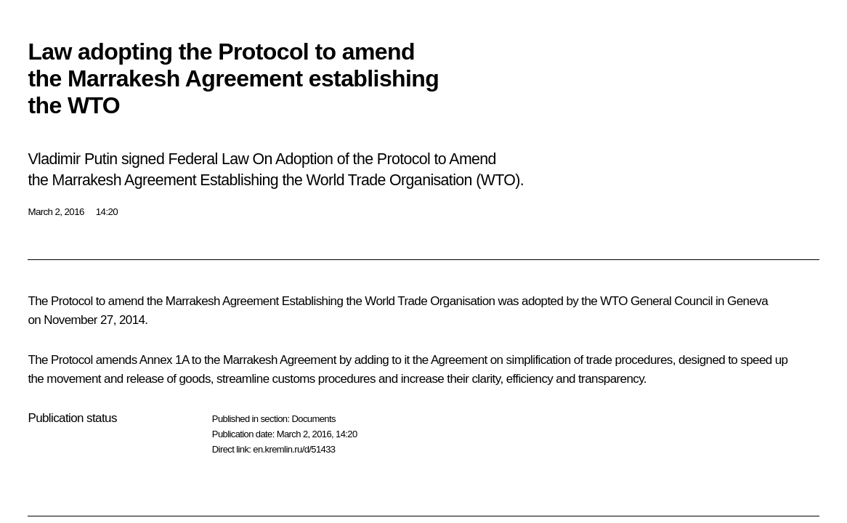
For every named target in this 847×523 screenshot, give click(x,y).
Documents (313, 418)
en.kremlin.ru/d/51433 (294, 449)
